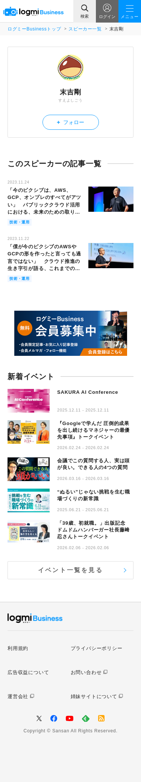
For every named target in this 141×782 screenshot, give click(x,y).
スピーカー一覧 (85, 29)
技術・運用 (19, 222)
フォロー (70, 122)
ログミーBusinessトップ (34, 29)
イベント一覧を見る (70, 570)
